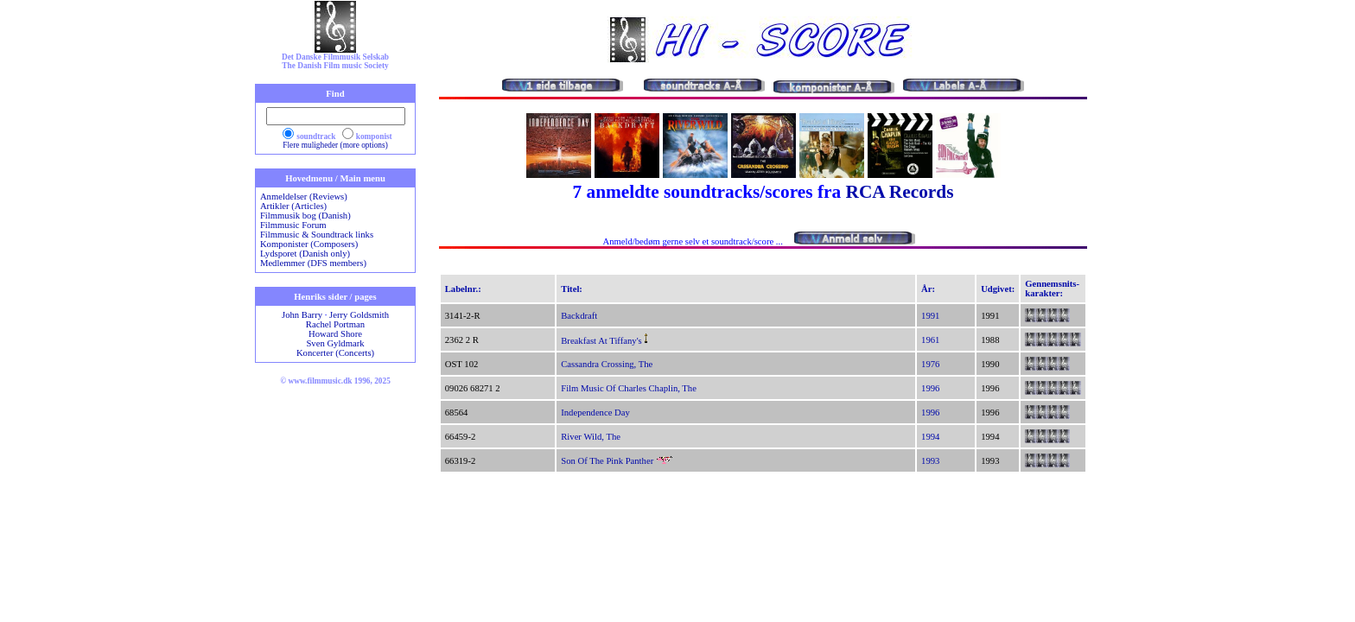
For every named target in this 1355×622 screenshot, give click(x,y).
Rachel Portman (335, 324)
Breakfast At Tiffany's (601, 341)
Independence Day (595, 412)
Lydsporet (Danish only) (305, 253)
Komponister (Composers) (309, 244)
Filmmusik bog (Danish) (305, 215)
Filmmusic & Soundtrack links (316, 234)
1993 (930, 461)
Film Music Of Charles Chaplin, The (629, 388)
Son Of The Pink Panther (607, 461)
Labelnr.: (463, 289)
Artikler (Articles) (293, 206)
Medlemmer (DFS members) (313, 263)
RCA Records (899, 191)
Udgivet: (998, 289)
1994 (930, 436)
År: (928, 289)
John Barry (302, 315)
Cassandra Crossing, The (606, 364)
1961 (930, 340)
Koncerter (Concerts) (335, 353)
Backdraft (579, 316)
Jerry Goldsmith (359, 315)
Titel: (571, 289)
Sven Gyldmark (335, 343)
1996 (930, 388)
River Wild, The (590, 436)
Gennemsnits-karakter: (1052, 288)
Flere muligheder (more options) (335, 145)
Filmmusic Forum (293, 225)
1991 (930, 316)
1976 (930, 364)
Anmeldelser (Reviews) (303, 196)
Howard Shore (335, 334)
